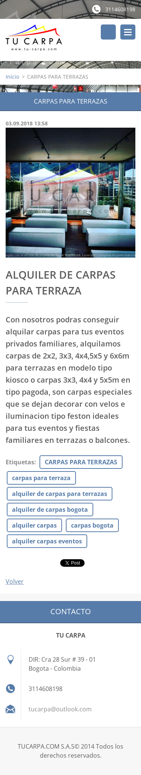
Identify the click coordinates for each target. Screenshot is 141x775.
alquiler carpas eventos (47, 541)
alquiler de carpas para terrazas (59, 494)
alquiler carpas (34, 525)
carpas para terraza (41, 478)
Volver (15, 581)
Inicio (12, 76)
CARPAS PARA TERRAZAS (81, 462)
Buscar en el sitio (108, 32)
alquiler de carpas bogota (50, 509)
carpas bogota (92, 525)
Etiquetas (20, 462)
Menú (127, 32)
